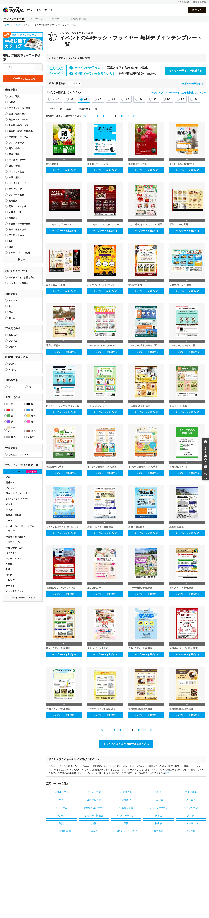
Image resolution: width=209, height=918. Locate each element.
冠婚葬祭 (13, 200)
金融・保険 (14, 177)
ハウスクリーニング (126, 815)
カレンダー (11, 580)
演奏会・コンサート (93, 807)
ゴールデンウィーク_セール (100, 345)
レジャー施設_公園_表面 (140, 587)
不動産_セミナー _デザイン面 (60, 587)
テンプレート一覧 (14, 18)
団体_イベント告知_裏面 (181, 587)
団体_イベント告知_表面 (58, 648)
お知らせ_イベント (178, 466)
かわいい (13, 346)
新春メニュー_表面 (55, 285)
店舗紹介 (126, 799)
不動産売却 (126, 792)
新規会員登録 (199, 2)
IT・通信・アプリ (17, 160)
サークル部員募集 (61, 831)
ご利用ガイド (57, 18)
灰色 (11, 437)
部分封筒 (10, 482)
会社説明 (191, 831)
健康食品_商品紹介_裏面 (140, 709)
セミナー (13, 306)
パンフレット (12, 488)
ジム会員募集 (126, 807)
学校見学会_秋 (135, 285)
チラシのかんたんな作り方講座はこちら (126, 744)
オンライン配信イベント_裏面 (102, 466)
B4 (141, 99)
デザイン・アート (17, 189)
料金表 (158, 823)
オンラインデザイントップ (22, 597)
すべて (56, 99)
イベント (13, 300)
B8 (196, 99)
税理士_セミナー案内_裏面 (100, 527)
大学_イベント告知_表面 (140, 648)
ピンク (32, 421)
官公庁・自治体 (16, 235)
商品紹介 (158, 799)
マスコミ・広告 (16, 171)
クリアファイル (13, 542)
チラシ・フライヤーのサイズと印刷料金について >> (178, 92)
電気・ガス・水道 (17, 206)
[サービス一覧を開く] (181, 10)
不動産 (12, 102)
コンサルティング (17, 183)
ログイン (197, 10)
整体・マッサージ (158, 807)
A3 (71, 99)
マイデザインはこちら (22, 78)
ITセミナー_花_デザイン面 (182, 345)
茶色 (31, 431)
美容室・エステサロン (19, 119)
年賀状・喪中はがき (15, 537)
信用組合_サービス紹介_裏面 (183, 648)
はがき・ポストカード (17, 493)
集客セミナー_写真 (137, 164)
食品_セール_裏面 (178, 406)
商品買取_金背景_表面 (139, 406)
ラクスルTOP (183, 2)
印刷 (11, 247)
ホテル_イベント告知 (97, 648)
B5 (154, 99)
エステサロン (191, 823)
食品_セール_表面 (55, 466)
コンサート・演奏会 (18, 283)
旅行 (93, 823)
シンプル (13, 341)
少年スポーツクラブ (126, 831)
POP (8, 569)
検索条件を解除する (192, 83)
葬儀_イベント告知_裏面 (58, 709)
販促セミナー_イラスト (98, 164)
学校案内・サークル (18, 137)
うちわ (9, 575)
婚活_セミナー (94, 587)
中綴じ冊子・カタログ (17, 547)
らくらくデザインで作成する (185, 70)
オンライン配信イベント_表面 (143, 466)
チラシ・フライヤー (21, 471)
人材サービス (15, 212)
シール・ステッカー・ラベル (20, 526)
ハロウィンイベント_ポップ (100, 285)
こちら (168, 773)
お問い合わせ (78, 18)
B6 (168, 99)
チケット (10, 585)
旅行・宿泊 (14, 166)
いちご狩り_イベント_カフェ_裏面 (145, 224)
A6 (113, 99)
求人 (11, 312)
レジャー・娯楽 (16, 195)
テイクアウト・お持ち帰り (22, 277)
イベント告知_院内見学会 (181, 164)
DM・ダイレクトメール (17, 499)
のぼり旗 (10, 531)
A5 (99, 99)
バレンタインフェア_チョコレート (104, 224)
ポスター (10, 504)
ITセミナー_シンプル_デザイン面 (62, 406)
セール (12, 318)
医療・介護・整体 (17, 114)
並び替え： (52, 108)
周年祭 (190, 815)
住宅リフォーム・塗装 (19, 108)
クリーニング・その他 (19, 252)
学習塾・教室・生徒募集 (21, 131)
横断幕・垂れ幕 (13, 515)
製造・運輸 (14, 154)
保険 (126, 823)
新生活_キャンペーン (97, 406)
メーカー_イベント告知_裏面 (101, 709)
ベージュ (11, 429)
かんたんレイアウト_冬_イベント (62, 527)
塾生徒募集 (191, 792)
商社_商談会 (52, 164)
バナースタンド (13, 558)
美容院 (158, 792)
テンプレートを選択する (64, 170)
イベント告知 (94, 792)
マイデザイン (35, 18)
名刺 (8, 477)
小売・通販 (14, 96)
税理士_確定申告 (136, 527)
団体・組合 (14, 148)
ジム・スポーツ (16, 142)
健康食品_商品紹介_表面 (181, 709)
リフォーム (61, 807)
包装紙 (9, 564)
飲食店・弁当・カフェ (19, 125)
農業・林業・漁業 (17, 229)
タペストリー (12, 553)
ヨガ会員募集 (94, 799)
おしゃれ (13, 335)
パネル (9, 509)
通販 (61, 823)
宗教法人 (13, 218)
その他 (30, 437)
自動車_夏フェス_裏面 (180, 285)
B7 (182, 99)
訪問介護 (191, 799)
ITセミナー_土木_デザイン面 (142, 345)
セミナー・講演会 (93, 815)
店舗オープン (61, 792)
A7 (127, 99)
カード (9, 520)
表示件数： (85, 108)
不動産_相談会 (176, 527)
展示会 (93, 831)
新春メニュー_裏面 (178, 224)
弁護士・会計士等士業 (19, 224)
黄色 (31, 415)
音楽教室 (158, 831)
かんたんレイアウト (18, 454)
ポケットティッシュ (15, 591)
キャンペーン (191, 807)
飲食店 (158, 815)
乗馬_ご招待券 (53, 345)
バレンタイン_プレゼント (58, 224)
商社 (11, 241)
